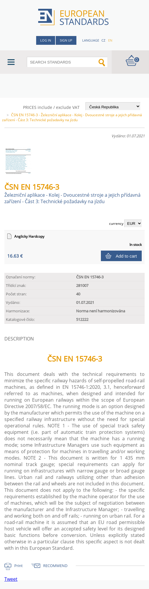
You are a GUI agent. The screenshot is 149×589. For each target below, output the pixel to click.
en (110, 40)
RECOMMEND (55, 565)
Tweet (10, 579)
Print (18, 565)
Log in (45, 40)
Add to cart (126, 256)
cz (103, 40)
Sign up (66, 40)
